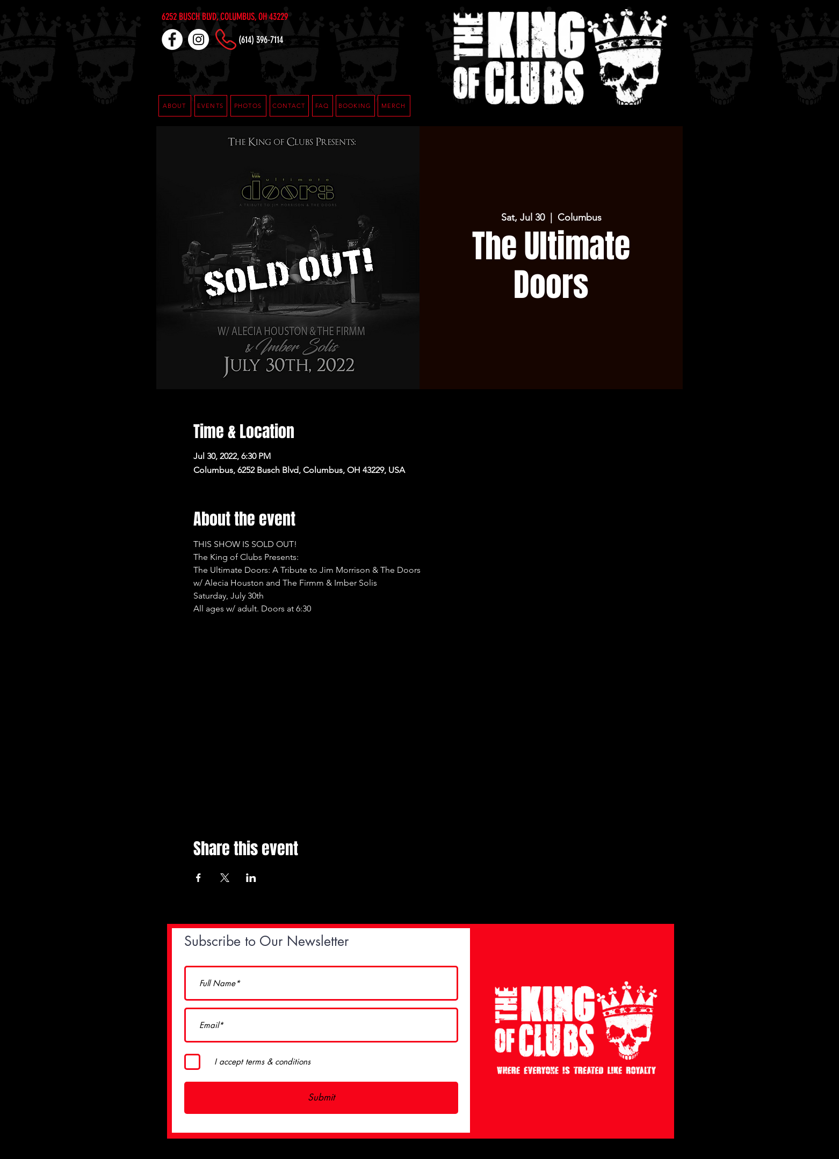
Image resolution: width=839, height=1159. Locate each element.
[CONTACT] (289, 105)
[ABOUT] (174, 105)
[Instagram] (198, 39)
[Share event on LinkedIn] (251, 877)
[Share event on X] (225, 877)
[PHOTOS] (248, 105)
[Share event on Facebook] (198, 877)
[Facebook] (172, 39)
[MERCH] (394, 105)
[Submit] (321, 1098)
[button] (322, 105)
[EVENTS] (210, 105)
